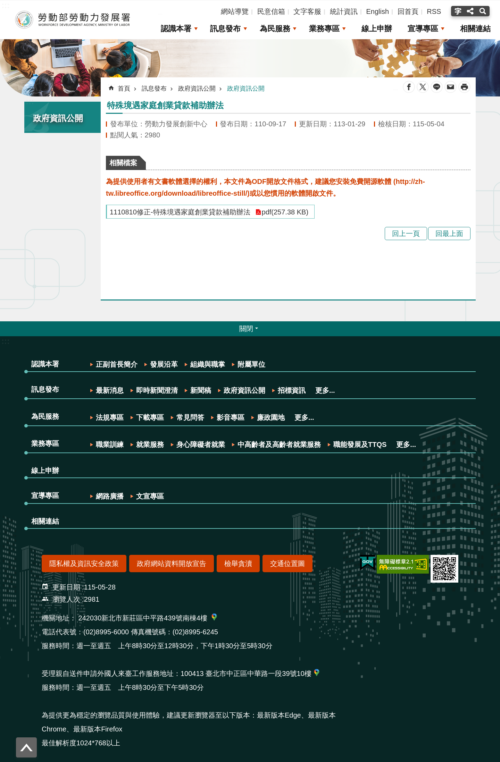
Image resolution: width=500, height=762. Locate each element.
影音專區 (230, 417)
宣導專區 (422, 28)
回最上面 (449, 233)
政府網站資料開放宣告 (171, 563)
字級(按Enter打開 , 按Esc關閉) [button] (457, 11)
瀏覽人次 (66, 599)
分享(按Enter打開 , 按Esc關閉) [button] (470, 11)
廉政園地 (271, 417)
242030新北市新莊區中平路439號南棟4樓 (142, 618)
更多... (325, 390)
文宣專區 (150, 496)
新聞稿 (200, 390)
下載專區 (150, 417)
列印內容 (464, 87)
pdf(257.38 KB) (285, 212)
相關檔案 (123, 163)
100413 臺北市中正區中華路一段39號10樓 (246, 673)
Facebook (409, 87)
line (437, 87)
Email (450, 87)
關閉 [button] (246, 328)
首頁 (124, 88)
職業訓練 (110, 444)
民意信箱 (271, 11)
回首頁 (408, 11)
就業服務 (150, 444)
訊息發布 (224, 28)
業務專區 (323, 28)
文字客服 (307, 11)
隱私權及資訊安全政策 (84, 563)
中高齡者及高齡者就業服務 (279, 444)
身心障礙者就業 (200, 444)
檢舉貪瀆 (238, 563)
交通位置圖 (287, 563)
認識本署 (174, 28)
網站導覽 (235, 11)
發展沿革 (164, 364)
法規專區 (110, 417)
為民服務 (273, 28)
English (377, 11)
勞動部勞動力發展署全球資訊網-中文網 (71, 20)
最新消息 (110, 390)
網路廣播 (110, 496)
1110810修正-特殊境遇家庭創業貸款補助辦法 (180, 212)
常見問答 (190, 417)
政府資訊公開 (58, 118)
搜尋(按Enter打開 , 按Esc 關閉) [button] (483, 11)
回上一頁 (406, 233)
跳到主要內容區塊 (3, 3)
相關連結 (475, 28)
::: (30, 101)
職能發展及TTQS (359, 444)
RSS (434, 11)
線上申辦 (376, 28)
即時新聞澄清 (157, 390)
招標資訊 (292, 390)
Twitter (423, 87)
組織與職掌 (207, 364)
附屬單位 (251, 364)
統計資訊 (344, 11)
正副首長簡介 (117, 364)
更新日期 (66, 587)
